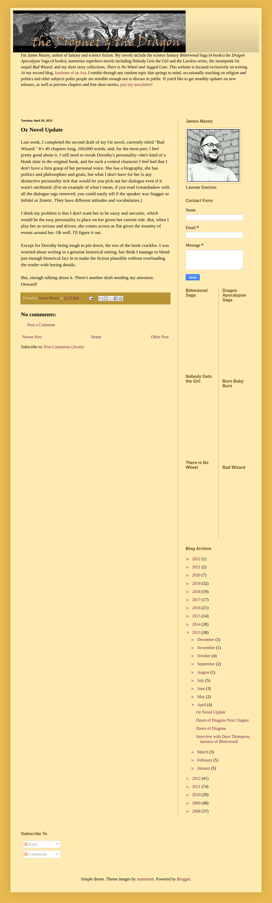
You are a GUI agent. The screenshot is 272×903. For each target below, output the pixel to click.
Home (96, 337)
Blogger (183, 879)
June (201, 688)
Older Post (160, 337)
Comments (35, 854)
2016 (197, 608)
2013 (197, 632)
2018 (197, 591)
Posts (30, 844)
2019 (197, 583)
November (206, 647)
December (206, 639)
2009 (197, 803)
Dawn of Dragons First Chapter (222, 720)
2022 (197, 559)
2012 (197, 778)
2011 (196, 786)
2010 (197, 794)
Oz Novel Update (210, 712)
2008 (197, 811)
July (201, 680)
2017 (197, 599)
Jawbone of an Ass (70, 72)
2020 (197, 575)
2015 (197, 616)
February (205, 760)
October (204, 656)
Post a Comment (41, 325)
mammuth (145, 879)
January (204, 768)
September (206, 664)
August (203, 672)
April (202, 705)
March (203, 752)
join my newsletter (135, 84)
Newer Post (32, 337)
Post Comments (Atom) (64, 347)
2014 (197, 624)
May (201, 696)
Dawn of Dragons (211, 728)
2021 (197, 567)
